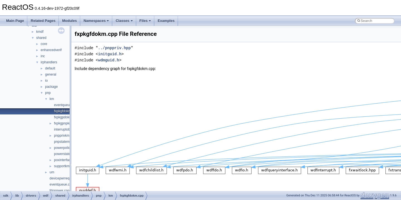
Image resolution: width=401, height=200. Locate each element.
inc (43, 56)
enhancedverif (51, 50)
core (44, 44)
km (52, 99)
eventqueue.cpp (61, 184)
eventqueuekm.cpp (68, 105)
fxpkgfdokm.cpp (65, 111)
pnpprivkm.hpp (65, 136)
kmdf (39, 32)
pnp (48, 93)
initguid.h (109, 54)
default (50, 68)
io (46, 80)
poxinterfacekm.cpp (68, 160)
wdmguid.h (108, 60)
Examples (166, 21)
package (51, 87)
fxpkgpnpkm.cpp (66, 123)
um (52, 172)
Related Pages (43, 21)
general (50, 74)
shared (41, 38)
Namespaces (96, 21)
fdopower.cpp (59, 190)
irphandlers (49, 62)
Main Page (15, 21)
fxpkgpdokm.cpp (66, 117)
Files (145, 21)
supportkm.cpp (65, 166)
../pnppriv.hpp (114, 48)
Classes (124, 21)
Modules (69, 21)
